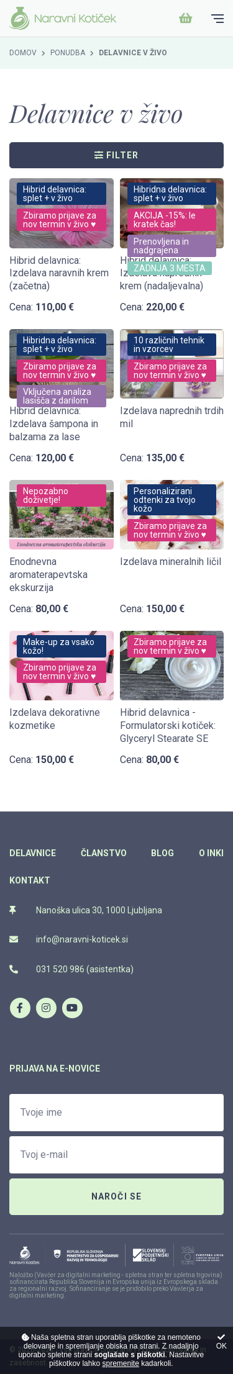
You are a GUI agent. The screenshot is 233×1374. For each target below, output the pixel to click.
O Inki (211, 853)
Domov (23, 52)
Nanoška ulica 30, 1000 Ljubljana (85, 910)
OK (221, 1342)
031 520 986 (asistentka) (71, 969)
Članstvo (104, 853)
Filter (116, 155)
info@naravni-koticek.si (68, 939)
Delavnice (32, 853)
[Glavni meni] (217, 18)
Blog (162, 853)
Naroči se (116, 1196)
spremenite (120, 1363)
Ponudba (67, 52)
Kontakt (29, 880)
